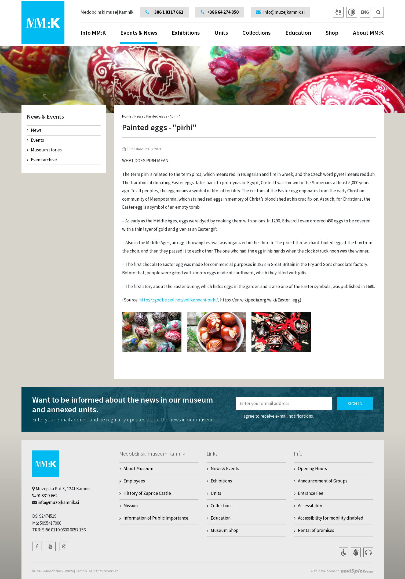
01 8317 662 (47, 496)
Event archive (42, 160)
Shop (332, 32)
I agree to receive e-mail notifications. (275, 416)
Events (35, 140)
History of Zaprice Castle (147, 493)
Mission (130, 506)
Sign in (355, 404)
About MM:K (368, 32)
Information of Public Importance (155, 518)
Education (298, 32)
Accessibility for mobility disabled (330, 518)
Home (127, 116)
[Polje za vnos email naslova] (284, 403)
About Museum (138, 468)
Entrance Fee (310, 493)
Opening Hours (312, 468)
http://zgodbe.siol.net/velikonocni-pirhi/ (178, 300)
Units (221, 32)
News (34, 130)
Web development (324, 571)
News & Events (225, 468)
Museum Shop (225, 530)
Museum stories (44, 150)
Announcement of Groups (322, 481)
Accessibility (310, 506)
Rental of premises (316, 530)
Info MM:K (93, 32)
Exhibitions (186, 32)
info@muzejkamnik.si (58, 502)
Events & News (138, 36)
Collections (256, 32)
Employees (134, 481)
